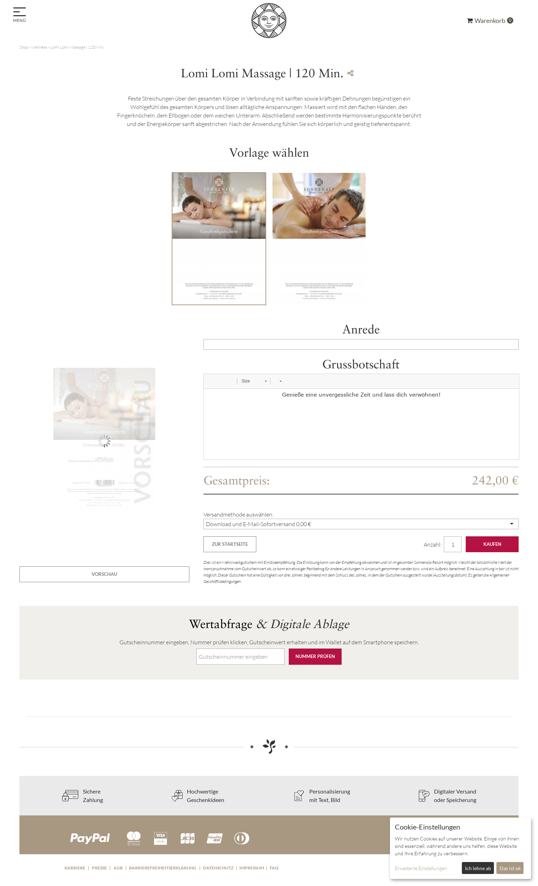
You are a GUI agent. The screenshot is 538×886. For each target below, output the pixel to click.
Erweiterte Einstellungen (421, 868)
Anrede (361, 329)
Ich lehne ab (478, 868)
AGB (118, 867)
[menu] (20, 15)
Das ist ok (510, 868)
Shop (23, 47)
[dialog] (460, 848)
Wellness (39, 47)
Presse (99, 867)
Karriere (75, 867)
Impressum (251, 867)
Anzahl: (433, 544)
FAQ (274, 867)
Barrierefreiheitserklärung (162, 867)
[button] (211, 381)
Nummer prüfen (315, 656)
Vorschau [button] (104, 574)
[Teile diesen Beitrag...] (350, 73)
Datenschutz (218, 867)
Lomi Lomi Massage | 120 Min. (77, 47)
